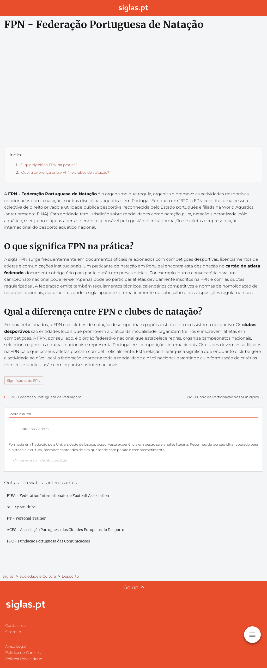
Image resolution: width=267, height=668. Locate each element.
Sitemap (13, 631)
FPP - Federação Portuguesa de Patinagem (44, 397)
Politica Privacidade (23, 659)
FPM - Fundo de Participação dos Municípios (222, 397)
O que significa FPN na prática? (48, 165)
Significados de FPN (23, 380)
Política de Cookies (23, 652)
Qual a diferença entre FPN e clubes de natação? (65, 172)
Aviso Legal (15, 646)
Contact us (15, 625)
